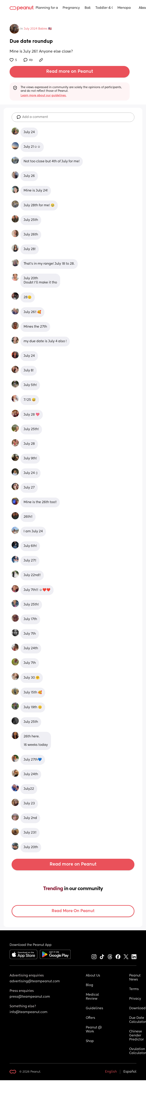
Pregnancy (71, 8)
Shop (90, 1041)
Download (137, 1008)
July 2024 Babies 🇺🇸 (38, 28)
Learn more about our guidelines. (43, 95)
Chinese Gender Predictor (136, 1035)
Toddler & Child (104, 8)
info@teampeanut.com (28, 1012)
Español (129, 1071)
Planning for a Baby (47, 8)
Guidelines (94, 1008)
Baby (88, 8)
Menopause (124, 8)
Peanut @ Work (94, 1029)
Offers (90, 1018)
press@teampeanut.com (30, 996)
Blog (89, 985)
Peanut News (135, 977)
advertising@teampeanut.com (35, 981)
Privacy (135, 998)
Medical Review (93, 996)
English (111, 1071)
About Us (93, 975)
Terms (134, 989)
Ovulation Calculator (137, 1051)
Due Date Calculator (137, 1020)
